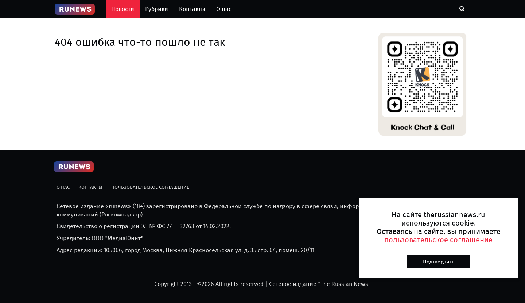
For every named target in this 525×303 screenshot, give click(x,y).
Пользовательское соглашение (150, 187)
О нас (224, 8)
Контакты (192, 8)
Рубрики (156, 8)
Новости (122, 8)
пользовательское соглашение (438, 239)
